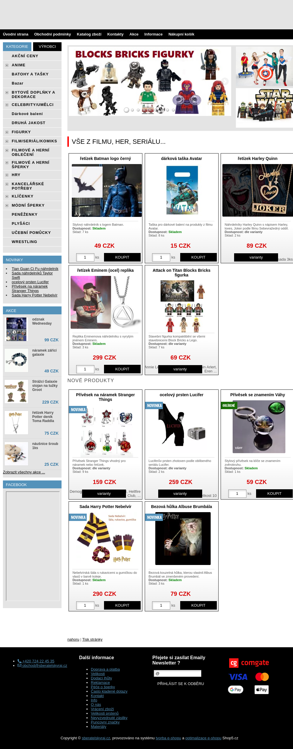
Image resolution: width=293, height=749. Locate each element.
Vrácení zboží (102, 709)
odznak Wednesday (42, 321)
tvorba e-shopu (168, 738)
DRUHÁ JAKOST (28, 123)
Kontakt (97, 696)
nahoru (73, 639)
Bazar (17, 83)
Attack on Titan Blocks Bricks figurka (181, 272)
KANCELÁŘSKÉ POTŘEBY (28, 186)
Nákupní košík (181, 34)
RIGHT (224, 81)
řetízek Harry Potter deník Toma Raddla (43, 417)
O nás (96, 704)
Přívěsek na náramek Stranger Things (105, 397)
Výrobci (47, 46)
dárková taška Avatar (181, 158)
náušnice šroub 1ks (45, 446)
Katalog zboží (89, 34)
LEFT (75, 81)
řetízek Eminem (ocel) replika (105, 270)
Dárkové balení (27, 114)
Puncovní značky (105, 722)
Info (94, 700)
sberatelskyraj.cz (96, 738)
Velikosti (98, 674)
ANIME (18, 65)
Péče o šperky (103, 687)
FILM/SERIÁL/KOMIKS (34, 141)
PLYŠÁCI (21, 223)
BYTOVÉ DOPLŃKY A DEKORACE (33, 94)
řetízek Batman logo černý (105, 158)
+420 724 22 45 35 (36, 661)
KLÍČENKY (22, 196)
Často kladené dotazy (109, 691)
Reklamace (100, 682)
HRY (16, 175)
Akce (134, 34)
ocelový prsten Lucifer (181, 394)
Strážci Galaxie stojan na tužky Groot (45, 385)
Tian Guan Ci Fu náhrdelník (35, 268)
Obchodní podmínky (52, 34)
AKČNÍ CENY (25, 56)
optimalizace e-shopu (203, 738)
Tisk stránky (92, 639)
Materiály (98, 726)
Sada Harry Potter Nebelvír (105, 506)
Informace (153, 34)
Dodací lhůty (101, 678)
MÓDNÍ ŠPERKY (28, 205)
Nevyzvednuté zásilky (109, 718)
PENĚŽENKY (25, 214)
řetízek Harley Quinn (257, 158)
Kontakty (115, 34)
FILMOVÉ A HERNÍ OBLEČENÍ (31, 152)
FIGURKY (21, 132)
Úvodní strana (15, 34)
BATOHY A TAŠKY (30, 74)
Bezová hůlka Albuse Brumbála (181, 506)
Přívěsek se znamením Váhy (257, 394)
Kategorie (17, 46)
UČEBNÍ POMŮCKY (31, 232)
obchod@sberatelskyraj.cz (42, 665)
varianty (256, 257)
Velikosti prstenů (105, 713)
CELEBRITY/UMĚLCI (33, 104)
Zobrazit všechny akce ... (24, 472)
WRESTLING (24, 241)
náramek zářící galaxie (44, 352)
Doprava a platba (105, 669)
